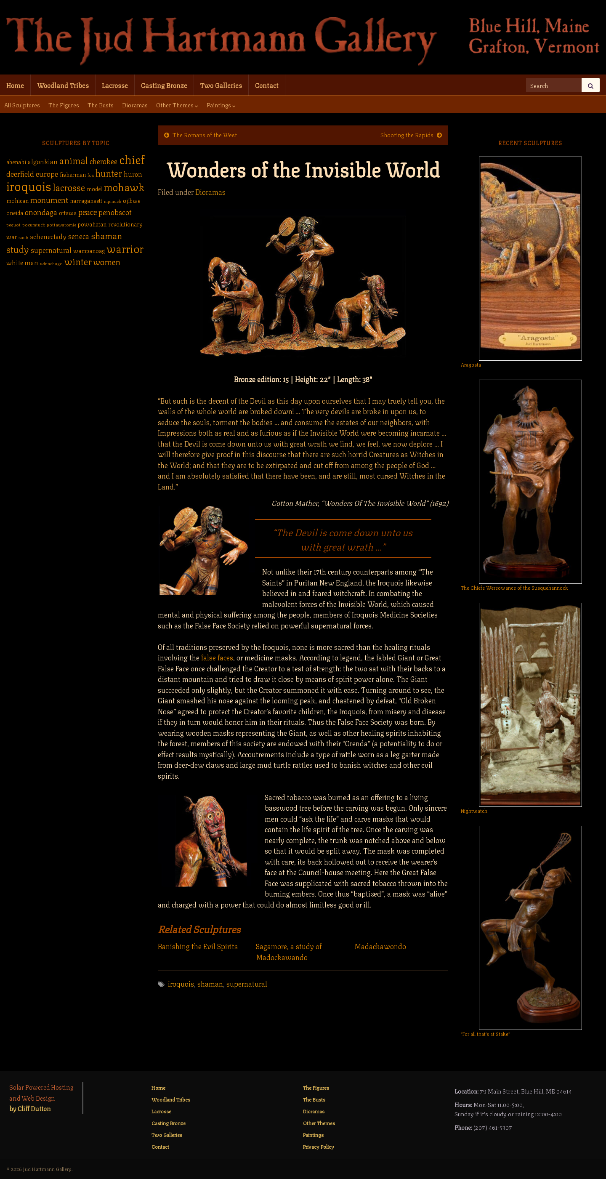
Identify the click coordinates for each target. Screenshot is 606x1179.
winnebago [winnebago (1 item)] (51, 263)
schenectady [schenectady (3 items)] (48, 236)
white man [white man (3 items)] (22, 262)
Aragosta (471, 364)
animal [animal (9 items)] (73, 160)
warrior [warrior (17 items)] (125, 248)
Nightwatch (474, 810)
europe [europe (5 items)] (47, 173)
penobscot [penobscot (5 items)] (115, 211)
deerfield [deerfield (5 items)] (20, 173)
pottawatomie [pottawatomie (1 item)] (61, 224)
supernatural (246, 983)
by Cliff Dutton (30, 1108)
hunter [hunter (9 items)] (109, 172)
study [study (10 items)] (17, 248)
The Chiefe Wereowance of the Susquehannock (514, 587)
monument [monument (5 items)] (49, 199)
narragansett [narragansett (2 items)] (86, 200)
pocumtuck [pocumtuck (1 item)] (33, 224)
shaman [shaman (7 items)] (106, 235)
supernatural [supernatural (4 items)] (51, 249)
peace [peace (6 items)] (87, 211)
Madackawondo (380, 946)
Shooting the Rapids (406, 134)
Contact (267, 85)
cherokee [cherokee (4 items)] (103, 160)
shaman (210, 983)
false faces (217, 657)
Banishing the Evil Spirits (198, 946)
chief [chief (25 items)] (132, 158)
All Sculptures (22, 104)
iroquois (181, 983)
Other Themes (177, 104)
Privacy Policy (318, 1146)
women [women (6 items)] (106, 261)
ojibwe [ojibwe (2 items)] (131, 200)
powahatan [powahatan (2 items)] (92, 223)
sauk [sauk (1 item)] (23, 237)
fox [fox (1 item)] (91, 174)
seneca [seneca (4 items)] (78, 235)
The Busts (101, 104)
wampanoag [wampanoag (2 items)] (89, 250)
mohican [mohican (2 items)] (17, 200)
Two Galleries (221, 85)
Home (15, 85)
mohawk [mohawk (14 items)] (124, 186)
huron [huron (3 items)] (133, 174)
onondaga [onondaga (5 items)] (41, 211)
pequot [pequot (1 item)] (13, 224)
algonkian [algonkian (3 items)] (43, 161)
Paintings (221, 104)
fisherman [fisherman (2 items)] (73, 174)
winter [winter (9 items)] (78, 261)
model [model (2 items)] (94, 188)
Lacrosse (115, 85)
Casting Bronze (164, 85)
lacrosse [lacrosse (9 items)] (69, 187)
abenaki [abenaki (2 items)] (16, 161)
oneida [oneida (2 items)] (14, 212)
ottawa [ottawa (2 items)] (68, 212)
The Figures (63, 104)
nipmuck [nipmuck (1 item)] (112, 200)
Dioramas (135, 104)
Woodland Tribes (63, 85)
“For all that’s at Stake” (485, 1034)
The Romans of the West (205, 134)
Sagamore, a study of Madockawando (289, 951)
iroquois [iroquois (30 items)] (28, 185)
